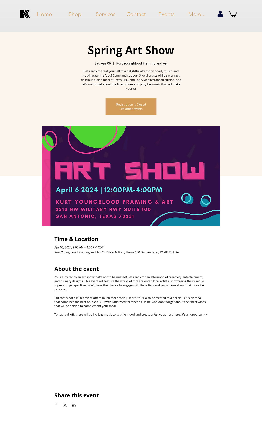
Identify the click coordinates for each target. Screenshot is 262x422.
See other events (131, 109)
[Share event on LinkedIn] (74, 405)
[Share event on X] (65, 405)
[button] (232, 13)
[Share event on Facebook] (56, 405)
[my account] (220, 14)
